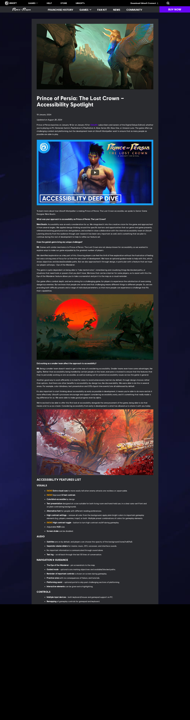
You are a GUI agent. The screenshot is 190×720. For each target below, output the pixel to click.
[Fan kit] (102, 9)
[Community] (134, 9)
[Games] (85, 9)
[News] (116, 9)
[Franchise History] (60, 9)
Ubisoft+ (94, 125)
